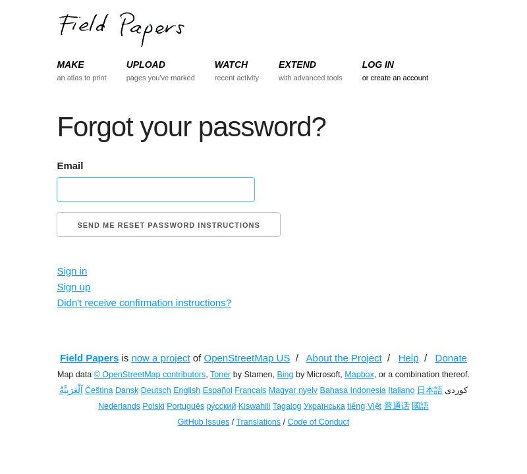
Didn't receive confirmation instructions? (144, 302)
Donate (451, 357)
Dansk (126, 390)
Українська (324, 406)
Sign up (73, 286)
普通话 (397, 406)
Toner (220, 374)
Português (185, 406)
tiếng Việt (364, 406)
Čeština (99, 390)
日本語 (430, 390)
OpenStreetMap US (247, 357)
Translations (258, 422)
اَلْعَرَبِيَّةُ (71, 390)
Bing (285, 374)
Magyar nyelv (293, 390)
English (186, 390)
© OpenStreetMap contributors (150, 374)
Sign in (72, 270)
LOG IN (378, 64)
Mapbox (359, 374)
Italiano (401, 390)
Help (409, 357)
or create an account (395, 78)
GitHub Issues (204, 422)
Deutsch (156, 390)
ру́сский (221, 406)
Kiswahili (254, 406)
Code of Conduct (318, 422)
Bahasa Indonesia (353, 390)
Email (70, 165)
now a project (160, 357)
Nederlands (119, 406)
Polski (153, 406)
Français (250, 390)
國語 (420, 406)
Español (218, 390)
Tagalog (287, 406)
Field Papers (89, 357)
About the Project (344, 357)
